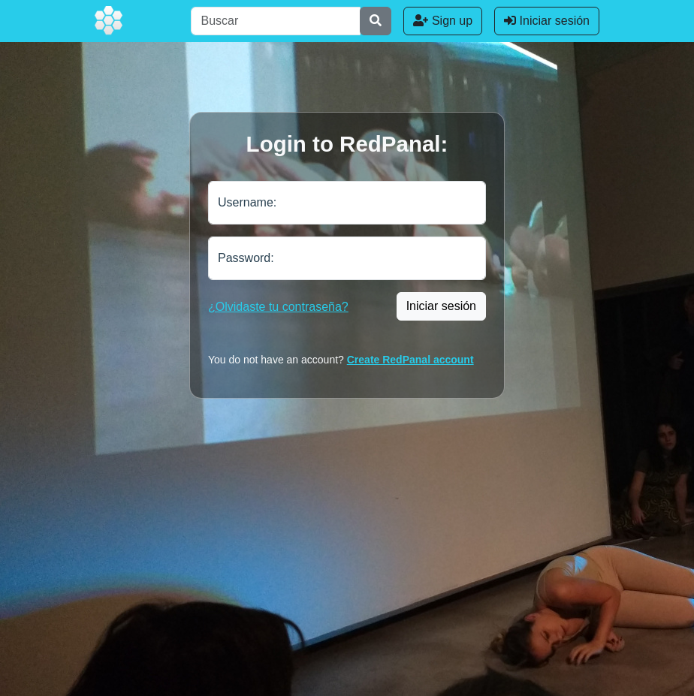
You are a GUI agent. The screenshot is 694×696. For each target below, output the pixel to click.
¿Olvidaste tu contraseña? (278, 306)
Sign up (442, 20)
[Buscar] (276, 21)
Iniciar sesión (547, 20)
